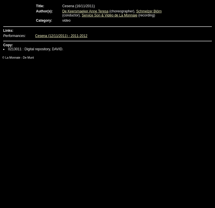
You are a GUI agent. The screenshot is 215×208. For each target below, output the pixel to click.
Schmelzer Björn (149, 11)
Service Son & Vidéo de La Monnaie (110, 15)
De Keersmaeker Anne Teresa (85, 11)
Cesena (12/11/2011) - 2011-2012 (61, 36)
